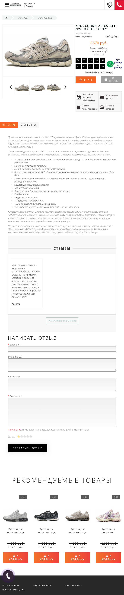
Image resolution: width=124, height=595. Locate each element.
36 (78, 60)
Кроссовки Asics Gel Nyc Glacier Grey (15, 532)
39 (96, 60)
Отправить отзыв (28, 448)
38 (90, 60)
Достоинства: (15, 356)
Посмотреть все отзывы (62, 320)
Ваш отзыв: (15, 396)
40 (103, 60)
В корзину (111, 79)
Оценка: (11, 436)
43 (90, 66)
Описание (9, 125)
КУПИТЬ (87, 79)
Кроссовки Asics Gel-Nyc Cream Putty (77, 532)
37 (84, 60)
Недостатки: (14, 376)
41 (78, 66)
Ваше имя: (15, 344)
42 (84, 66)
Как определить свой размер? (98, 72)
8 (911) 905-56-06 (119, 5)
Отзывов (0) (28, 125)
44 (96, 66)
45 (103, 66)
